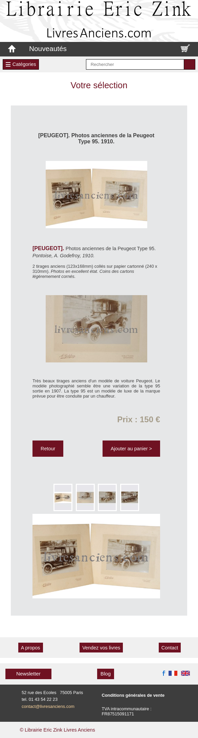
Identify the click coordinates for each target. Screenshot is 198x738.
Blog (106, 673)
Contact (169, 647)
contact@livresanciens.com (48, 706)
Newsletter (28, 673)
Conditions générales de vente (133, 695)
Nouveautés (48, 48)
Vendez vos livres (101, 647)
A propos (30, 647)
